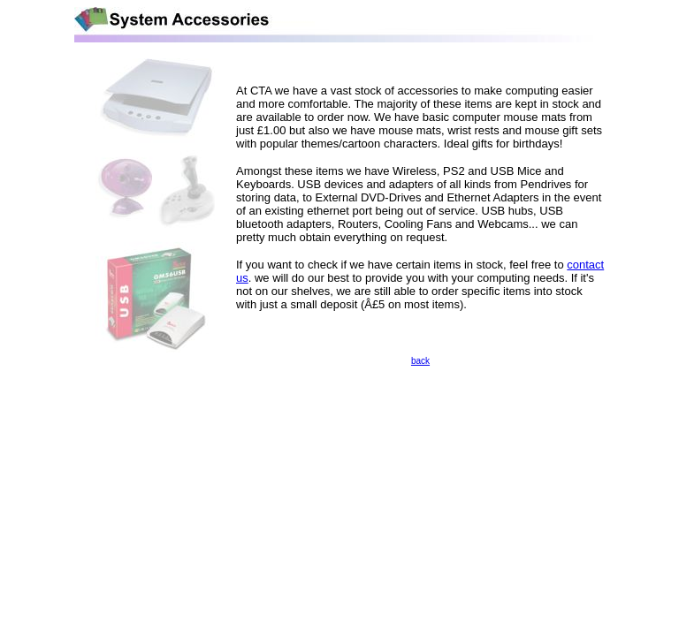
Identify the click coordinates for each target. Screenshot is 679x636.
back (420, 361)
